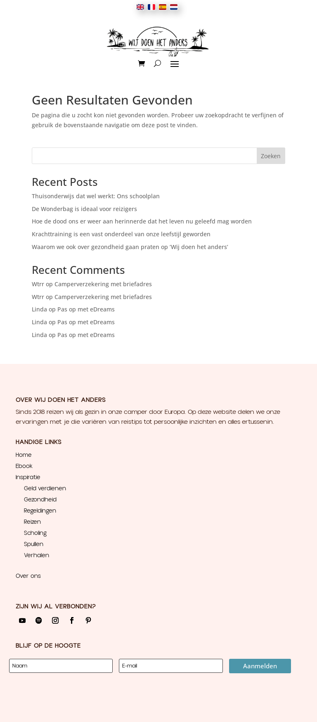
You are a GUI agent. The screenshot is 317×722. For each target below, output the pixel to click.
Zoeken (271, 156)
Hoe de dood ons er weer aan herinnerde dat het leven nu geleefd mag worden (142, 221)
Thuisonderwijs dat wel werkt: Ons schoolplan (96, 196)
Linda (39, 309)
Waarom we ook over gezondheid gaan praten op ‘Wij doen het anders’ (130, 247)
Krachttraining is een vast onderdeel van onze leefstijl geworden (121, 234)
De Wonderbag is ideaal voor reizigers (84, 209)
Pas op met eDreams (86, 309)
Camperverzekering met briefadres (103, 284)
